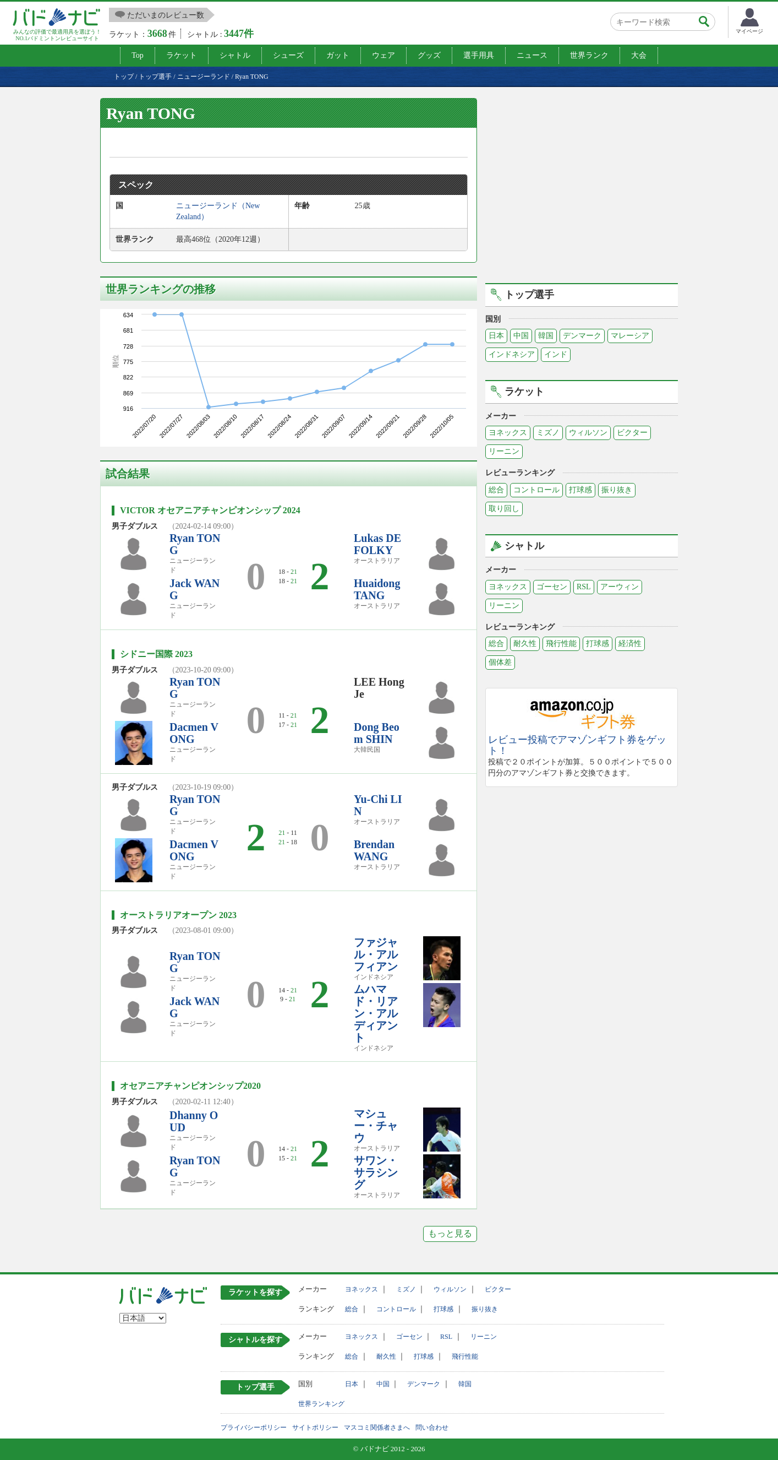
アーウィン (619, 587)
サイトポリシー (315, 1427)
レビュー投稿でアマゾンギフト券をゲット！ (577, 745)
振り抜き (616, 490)
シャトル (235, 55)
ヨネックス (508, 432)
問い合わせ (431, 1427)
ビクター (632, 432)
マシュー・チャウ (376, 1126)
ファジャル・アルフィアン (376, 954)
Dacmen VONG (193, 733)
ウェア (383, 55)
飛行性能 (561, 643)
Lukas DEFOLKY (377, 544)
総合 (496, 490)
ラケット (181, 55)
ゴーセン (551, 587)
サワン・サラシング (376, 1172)
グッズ (429, 55)
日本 (496, 336)
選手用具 (478, 55)
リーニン (504, 451)
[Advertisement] (581, 189)
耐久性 (524, 643)
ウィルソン (588, 432)
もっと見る (450, 1233)
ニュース (532, 55)
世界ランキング (321, 1404)
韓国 (546, 336)
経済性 (630, 643)
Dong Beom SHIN (376, 733)
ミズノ (548, 432)
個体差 (500, 662)
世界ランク (589, 55)
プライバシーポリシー (254, 1427)
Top (138, 55)
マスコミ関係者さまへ (377, 1427)
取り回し (504, 508)
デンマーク (582, 336)
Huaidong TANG (377, 589)
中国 (521, 336)
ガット (337, 55)
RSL (584, 587)
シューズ (288, 55)
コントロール (536, 490)
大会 (638, 55)
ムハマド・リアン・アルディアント (376, 1013)
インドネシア (512, 354)
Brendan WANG (374, 850)
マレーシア (630, 336)
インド (555, 354)
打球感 (580, 490)
